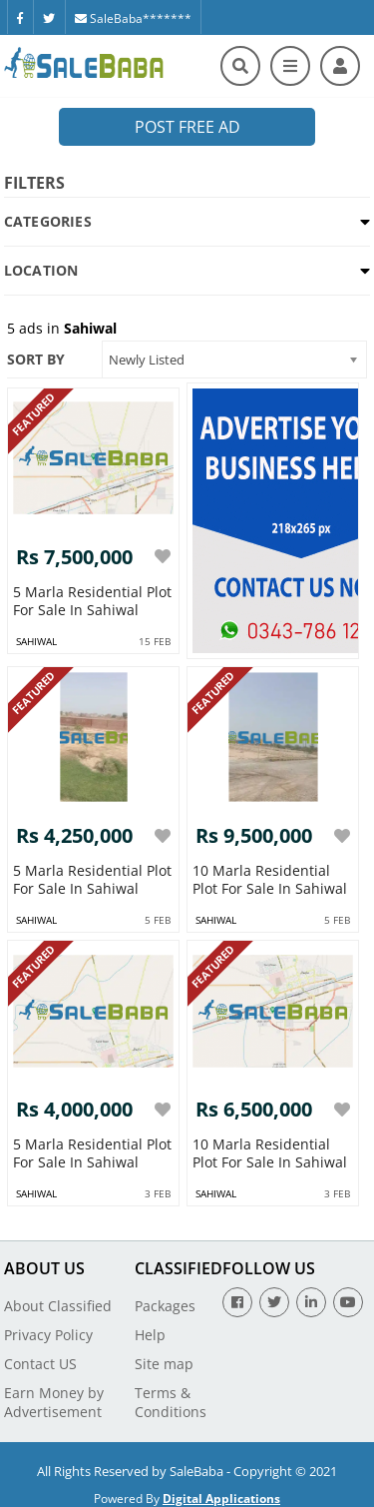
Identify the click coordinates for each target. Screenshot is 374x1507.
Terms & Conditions (170, 1402)
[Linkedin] (311, 1302)
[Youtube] (348, 1302)
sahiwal (36, 641)
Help (150, 1334)
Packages (165, 1305)
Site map (164, 1363)
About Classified (58, 1305)
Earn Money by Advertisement (54, 1402)
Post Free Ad (187, 127)
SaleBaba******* (133, 18)
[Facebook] (20, 17)
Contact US (40, 1363)
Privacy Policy (48, 1334)
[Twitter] (49, 17)
